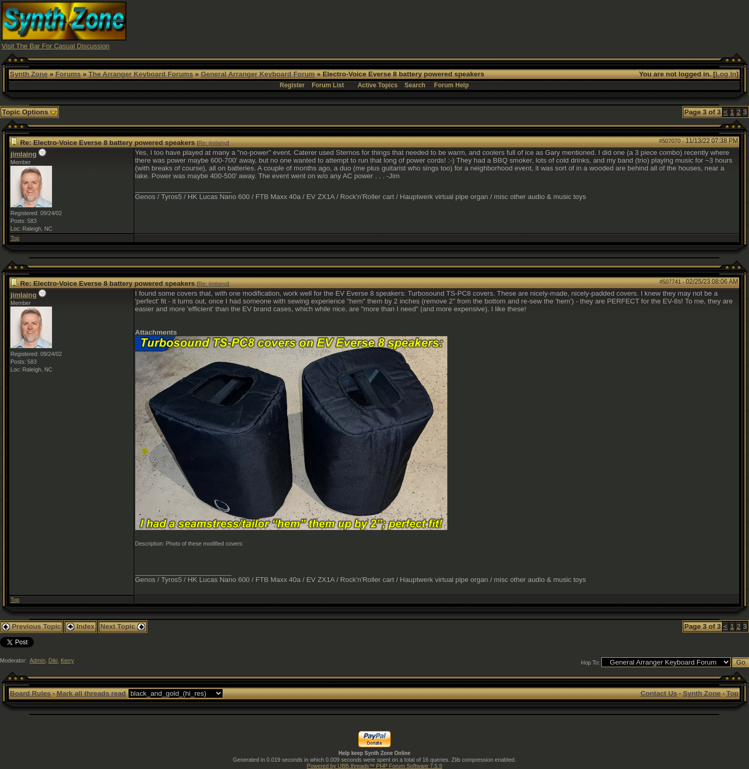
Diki (53, 660)
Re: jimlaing (212, 143)
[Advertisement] (558, 25)
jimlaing (23, 154)
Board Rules (30, 693)
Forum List (328, 85)
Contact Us (658, 693)
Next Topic (122, 626)
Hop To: (590, 662)
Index (81, 626)
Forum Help (451, 85)
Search (415, 85)
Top (14, 238)
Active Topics (377, 85)
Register (292, 85)
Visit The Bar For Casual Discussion (56, 46)
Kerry (67, 660)
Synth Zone (29, 74)
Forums (68, 74)
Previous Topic (31, 626)
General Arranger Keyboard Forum (258, 74)
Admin (37, 660)
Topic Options (29, 112)
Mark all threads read (91, 693)
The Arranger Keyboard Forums (140, 74)
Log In (726, 74)
